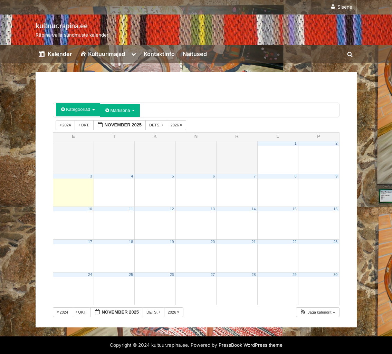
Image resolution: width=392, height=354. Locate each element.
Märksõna (120, 110)
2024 (65, 125)
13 (213, 209)
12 (172, 209)
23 (335, 242)
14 (253, 209)
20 (213, 242)
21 (253, 242)
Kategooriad (78, 109)
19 (172, 242)
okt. (84, 125)
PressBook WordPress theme (251, 345)
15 (295, 209)
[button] (317, 312)
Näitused (195, 53)
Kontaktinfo (159, 53)
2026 (177, 125)
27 (213, 274)
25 (131, 274)
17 (90, 242)
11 (131, 209)
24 (90, 274)
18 (131, 242)
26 (172, 274)
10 (90, 209)
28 (253, 274)
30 (335, 274)
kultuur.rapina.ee (62, 25)
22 (295, 242)
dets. (156, 125)
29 (295, 274)
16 (335, 209)
